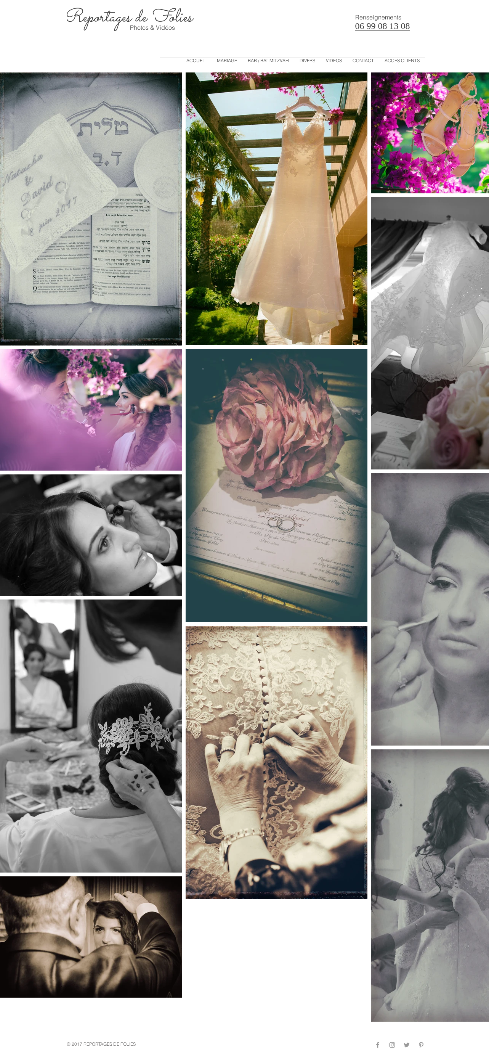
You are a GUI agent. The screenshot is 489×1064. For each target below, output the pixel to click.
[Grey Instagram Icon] (392, 1045)
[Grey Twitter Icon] (406, 1045)
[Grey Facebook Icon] (378, 1045)
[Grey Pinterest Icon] (421, 1045)
